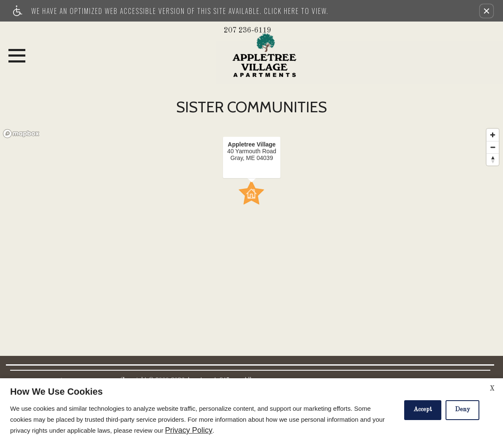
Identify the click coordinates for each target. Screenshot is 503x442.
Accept (422, 410)
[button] (486, 11)
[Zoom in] (493, 135)
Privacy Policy (188, 430)
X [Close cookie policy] (492, 388)
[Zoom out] (493, 147)
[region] (251, 224)
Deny (462, 410)
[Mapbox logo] (21, 133)
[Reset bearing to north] (493, 159)
